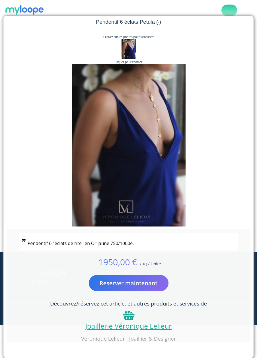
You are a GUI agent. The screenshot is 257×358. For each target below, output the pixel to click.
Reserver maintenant (129, 283)
